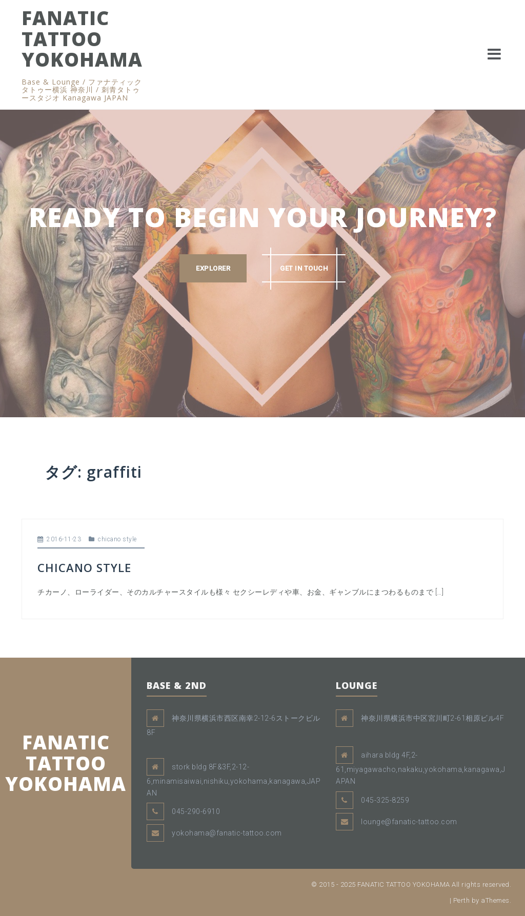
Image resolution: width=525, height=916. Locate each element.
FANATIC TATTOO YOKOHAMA (82, 38)
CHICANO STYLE (84, 567)
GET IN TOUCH (304, 268)
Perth (461, 900)
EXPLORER (213, 268)
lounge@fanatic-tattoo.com (409, 822)
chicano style (117, 539)
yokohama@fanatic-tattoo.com (227, 833)
